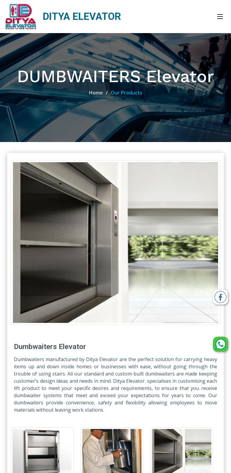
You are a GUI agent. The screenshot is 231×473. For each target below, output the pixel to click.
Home (96, 92)
